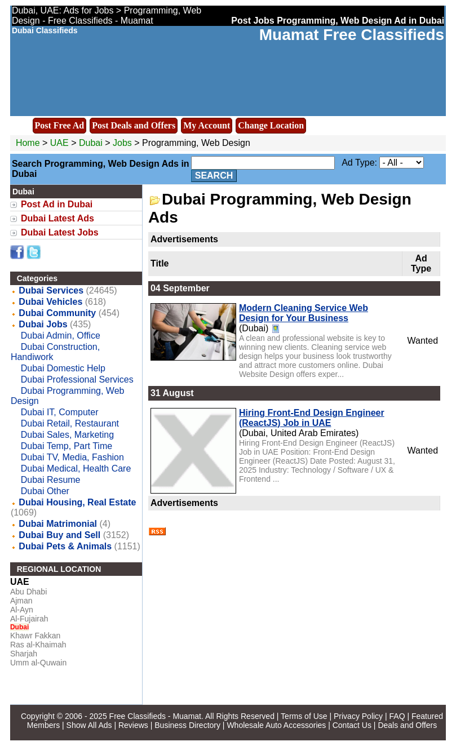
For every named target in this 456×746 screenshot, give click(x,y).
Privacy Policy (358, 716)
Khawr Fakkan (35, 635)
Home (28, 143)
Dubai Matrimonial (58, 524)
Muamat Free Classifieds (351, 34)
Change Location (271, 125)
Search (214, 175)
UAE (59, 143)
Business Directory (187, 725)
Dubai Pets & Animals (65, 546)
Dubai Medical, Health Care (76, 468)
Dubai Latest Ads (57, 218)
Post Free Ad (60, 125)
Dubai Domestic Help (63, 368)
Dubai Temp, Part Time (66, 446)
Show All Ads (89, 725)
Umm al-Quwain (38, 662)
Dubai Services (51, 290)
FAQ (397, 716)
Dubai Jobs (43, 324)
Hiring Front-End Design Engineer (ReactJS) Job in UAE (311, 418)
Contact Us (352, 725)
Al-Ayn (21, 609)
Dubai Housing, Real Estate (77, 502)
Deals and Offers (407, 725)
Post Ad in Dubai (56, 204)
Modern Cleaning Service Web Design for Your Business (303, 313)
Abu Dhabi (28, 591)
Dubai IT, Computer (60, 412)
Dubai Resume (51, 480)
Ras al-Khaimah (38, 644)
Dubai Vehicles (50, 302)
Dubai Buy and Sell (59, 535)
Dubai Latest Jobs (60, 232)
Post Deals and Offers (133, 125)
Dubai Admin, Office (60, 335)
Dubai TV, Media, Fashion (72, 457)
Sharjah (23, 653)
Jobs (122, 143)
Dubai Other (45, 491)
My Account (206, 125)
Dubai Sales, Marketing (67, 434)
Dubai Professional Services (77, 379)
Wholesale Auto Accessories (276, 725)
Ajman (21, 600)
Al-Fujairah (29, 618)
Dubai (92, 143)
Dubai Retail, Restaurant (70, 423)
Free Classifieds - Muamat (155, 716)
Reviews (133, 725)
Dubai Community (57, 313)
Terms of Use (304, 716)
